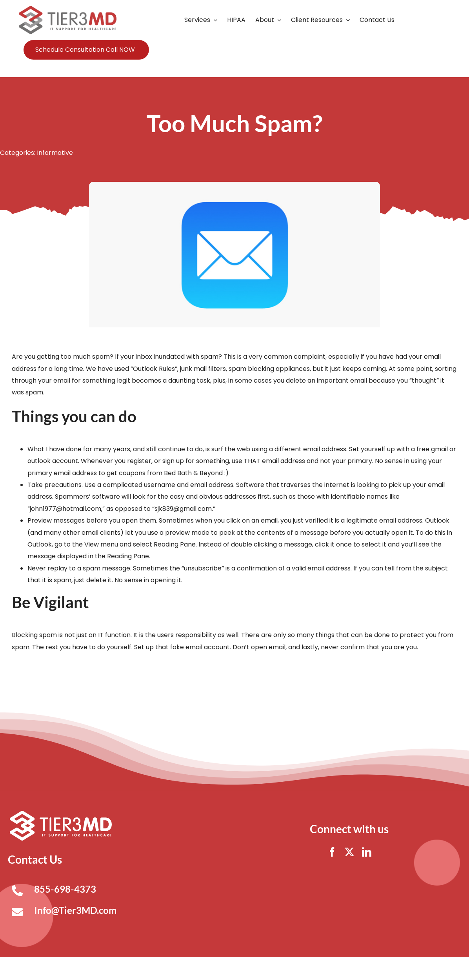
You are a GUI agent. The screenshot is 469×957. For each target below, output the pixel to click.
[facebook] (332, 852)
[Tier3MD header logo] (67, 8)
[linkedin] (366, 852)
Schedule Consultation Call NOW (85, 49)
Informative (55, 152)
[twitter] (349, 852)
